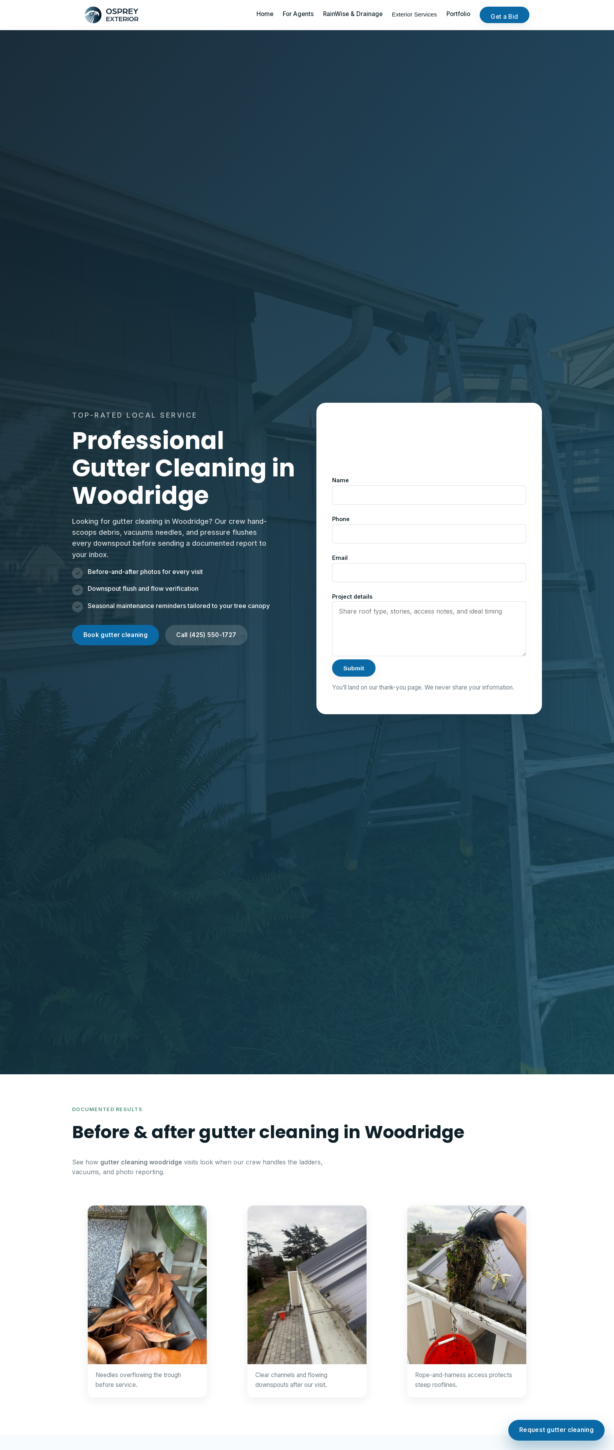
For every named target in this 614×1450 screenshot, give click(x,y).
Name (340, 480)
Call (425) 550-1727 (206, 635)
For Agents (298, 14)
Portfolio (458, 14)
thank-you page (400, 687)
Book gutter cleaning (115, 635)
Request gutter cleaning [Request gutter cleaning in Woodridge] (556, 1430)
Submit (353, 668)
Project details (352, 596)
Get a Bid (504, 16)
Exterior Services (414, 14)
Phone (341, 519)
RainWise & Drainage (353, 14)
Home (264, 14)
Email (340, 557)
